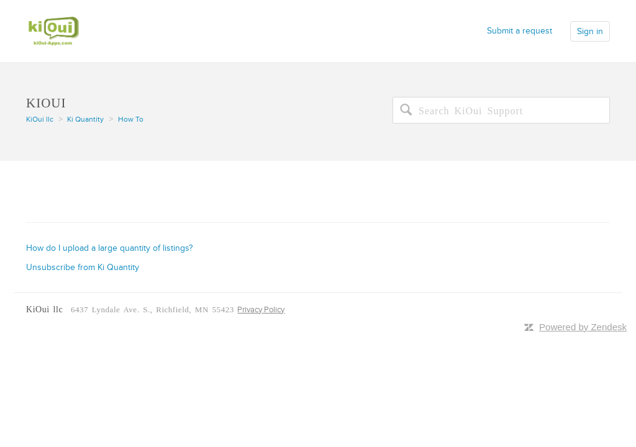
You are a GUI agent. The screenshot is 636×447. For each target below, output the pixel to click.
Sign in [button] (590, 31)
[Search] (501, 110)
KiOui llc (39, 119)
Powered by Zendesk (583, 327)
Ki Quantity (85, 119)
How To (130, 119)
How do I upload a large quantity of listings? (109, 248)
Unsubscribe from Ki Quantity (82, 267)
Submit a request (519, 30)
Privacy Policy (260, 310)
